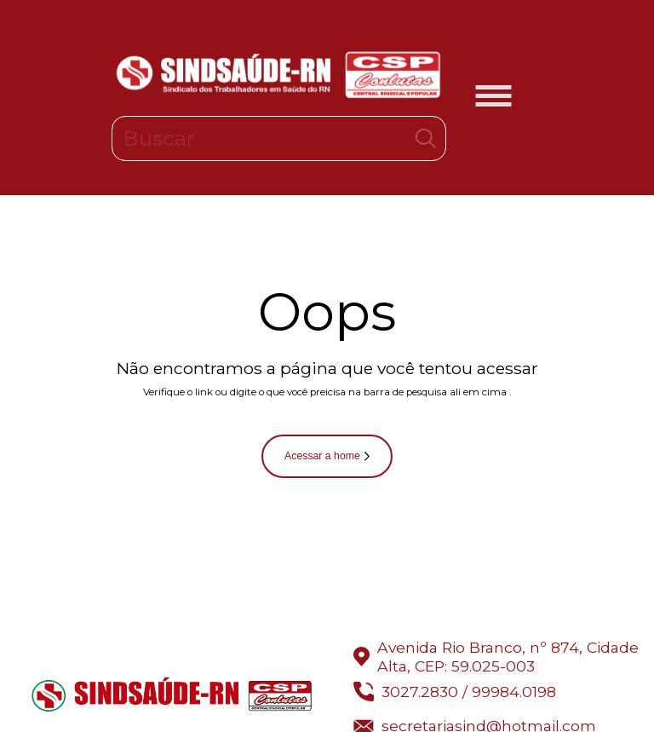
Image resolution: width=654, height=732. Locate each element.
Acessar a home (327, 456)
